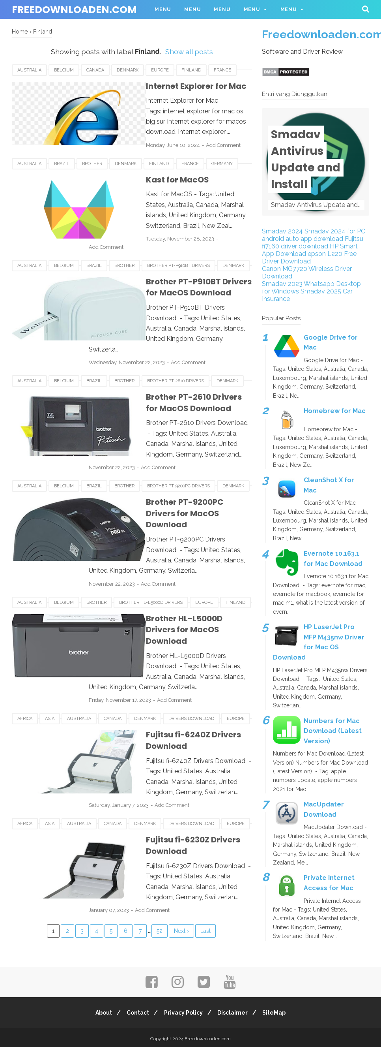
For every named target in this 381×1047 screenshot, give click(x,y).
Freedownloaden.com (74, 10)
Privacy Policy (183, 1010)
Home (20, 31)
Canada (95, 70)
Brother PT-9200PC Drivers (178, 451)
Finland (191, 70)
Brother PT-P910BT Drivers (178, 252)
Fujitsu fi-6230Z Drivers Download (182, 745)
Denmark (127, 70)
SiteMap (278, 1010)
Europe (160, 70)
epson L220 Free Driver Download (309, 257)
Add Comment (191, 134)
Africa (24, 640)
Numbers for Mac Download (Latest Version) (333, 731)
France (222, 70)
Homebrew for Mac (335, 411)
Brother (92, 159)
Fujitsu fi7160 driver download (312, 242)
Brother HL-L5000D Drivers (151, 546)
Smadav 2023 (282, 284)
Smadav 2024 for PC (334, 231)
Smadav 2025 (321, 291)
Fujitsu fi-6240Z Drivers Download (183, 656)
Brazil (61, 159)
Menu (163, 9)
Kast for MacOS (145, 174)
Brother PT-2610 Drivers (175, 346)
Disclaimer (235, 1010)
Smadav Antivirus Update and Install (305, 159)
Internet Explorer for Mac (164, 86)
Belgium (64, 70)
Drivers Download (191, 640)
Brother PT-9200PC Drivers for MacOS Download (175, 473)
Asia (49, 640)
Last (205, 820)
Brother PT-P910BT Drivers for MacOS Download (173, 274)
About (99, 1010)
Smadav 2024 (282, 231)
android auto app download (302, 238)
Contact (136, 1010)
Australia (29, 70)
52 (159, 820)
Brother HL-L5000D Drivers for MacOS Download (174, 567)
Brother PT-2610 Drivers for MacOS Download (169, 368)
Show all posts (189, 51)
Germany (222, 159)
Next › (181, 820)
